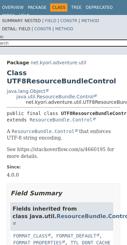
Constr (68, 20)
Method (90, 20)
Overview (13, 7)
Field (50, 20)
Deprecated (99, 7)
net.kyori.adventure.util (58, 62)
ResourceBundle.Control (60, 119)
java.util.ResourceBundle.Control (54, 96)
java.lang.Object (26, 91)
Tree (76, 7)
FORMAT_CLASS (30, 236)
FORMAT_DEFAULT (76, 236)
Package (37, 7)
